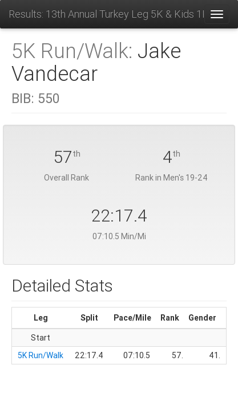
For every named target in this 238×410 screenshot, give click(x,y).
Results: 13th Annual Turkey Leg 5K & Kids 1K (106, 13)
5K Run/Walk (40, 355)
